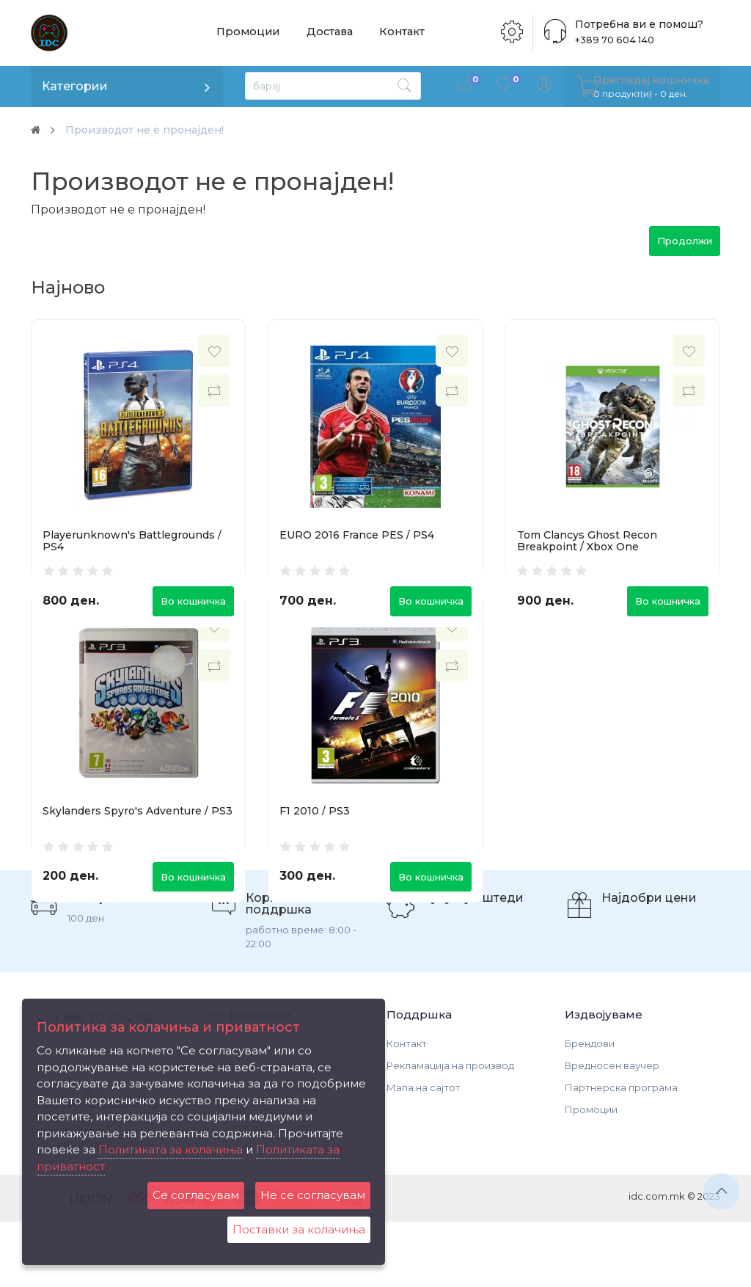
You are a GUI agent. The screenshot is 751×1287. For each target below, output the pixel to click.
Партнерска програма (621, 1153)
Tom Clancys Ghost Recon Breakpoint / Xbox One (587, 540)
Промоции (248, 33)
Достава (329, 33)
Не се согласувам (312, 1195)
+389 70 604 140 (611, 39)
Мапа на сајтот (424, 1153)
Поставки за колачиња (298, 1229)
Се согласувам (196, 1195)
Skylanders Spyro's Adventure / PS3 (137, 843)
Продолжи (684, 241)
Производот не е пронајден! (156, 129)
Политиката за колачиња (170, 1149)
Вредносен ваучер (612, 1131)
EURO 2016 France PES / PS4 (356, 535)
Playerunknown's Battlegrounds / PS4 (132, 540)
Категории (75, 86)
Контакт (401, 33)
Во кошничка (193, 601)
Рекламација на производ (450, 1131)
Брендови (590, 1109)
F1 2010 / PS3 (314, 843)
